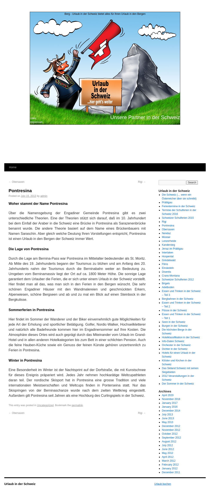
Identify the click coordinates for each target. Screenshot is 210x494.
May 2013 (167, 422)
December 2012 (171, 426)
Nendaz (166, 233)
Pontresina (168, 225)
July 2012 (167, 445)
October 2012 (170, 433)
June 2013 (168, 418)
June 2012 (168, 449)
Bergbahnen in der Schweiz (178, 298)
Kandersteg (168, 244)
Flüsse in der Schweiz (174, 310)
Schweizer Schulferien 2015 (178, 217)
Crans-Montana (171, 275)
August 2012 (169, 441)
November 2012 (171, 429)
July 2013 (167, 414)
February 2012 (170, 464)
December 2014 (171, 410)
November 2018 (171, 399)
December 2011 (171, 472)
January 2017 (170, 402)
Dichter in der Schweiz (175, 348)
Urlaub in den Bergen (133, 13)
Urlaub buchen (162, 483)
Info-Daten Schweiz (173, 341)
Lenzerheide (169, 241)
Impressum (36, 122)
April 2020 (168, 395)
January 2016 (170, 406)
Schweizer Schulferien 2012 (178, 279)
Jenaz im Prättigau (172, 248)
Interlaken (167, 252)
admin (43, 196)
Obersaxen (16, 181)
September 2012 (171, 437)
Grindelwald (169, 260)
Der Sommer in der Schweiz (178, 383)
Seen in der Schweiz (173, 321)
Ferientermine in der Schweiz (178, 206)
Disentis (166, 271)
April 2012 (168, 456)
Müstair (166, 237)
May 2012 (167, 453)
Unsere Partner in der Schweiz (145, 117)
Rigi (142, 181)
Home (12, 167)
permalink (77, 405)
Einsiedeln (168, 267)
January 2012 (170, 468)
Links (33, 118)
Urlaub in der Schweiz (19, 484)
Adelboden (168, 287)
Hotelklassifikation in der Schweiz (181, 337)
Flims (165, 264)
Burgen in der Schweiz (175, 325)
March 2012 (169, 460)
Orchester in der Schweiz (176, 345)
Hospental (168, 256)
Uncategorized (45, 405)
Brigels (166, 283)
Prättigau (167, 202)
